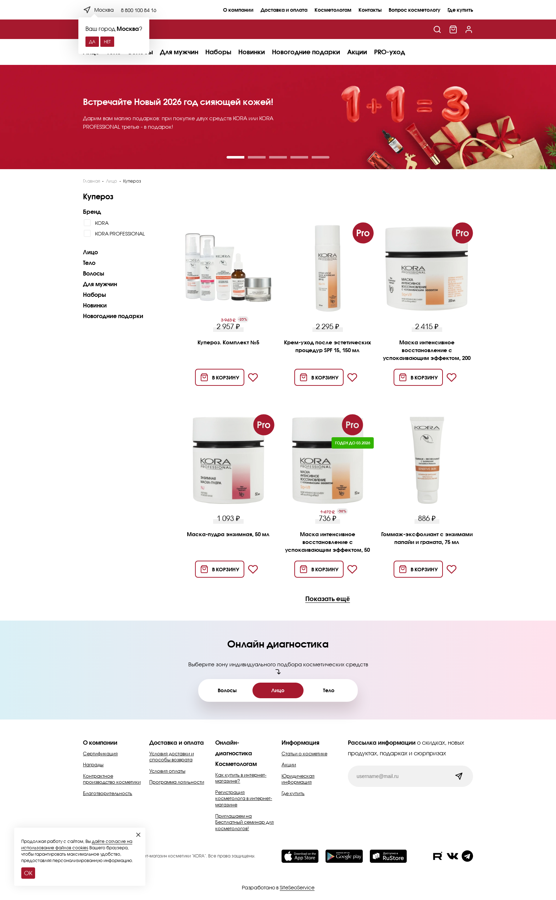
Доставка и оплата (284, 10)
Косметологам (333, 10)
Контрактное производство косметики (112, 779)
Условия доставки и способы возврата (171, 757)
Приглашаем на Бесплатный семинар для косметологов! (244, 822)
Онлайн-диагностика (233, 747)
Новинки (251, 52)
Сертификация (100, 753)
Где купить (460, 10)
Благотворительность (107, 793)
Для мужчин (179, 52)
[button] (235, 157)
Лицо (90, 252)
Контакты (370, 10)
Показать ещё (327, 598)
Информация (300, 742)
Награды (93, 764)
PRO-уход (389, 52)
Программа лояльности (176, 782)
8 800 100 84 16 (138, 10)
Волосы (93, 273)
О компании (238, 10)
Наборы (218, 52)
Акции (357, 52)
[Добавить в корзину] (219, 377)
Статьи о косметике (304, 753)
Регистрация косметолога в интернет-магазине (243, 798)
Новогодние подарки (306, 52)
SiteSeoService (297, 887)
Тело (89, 262)
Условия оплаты (167, 771)
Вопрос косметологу (414, 10)
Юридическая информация (298, 779)
